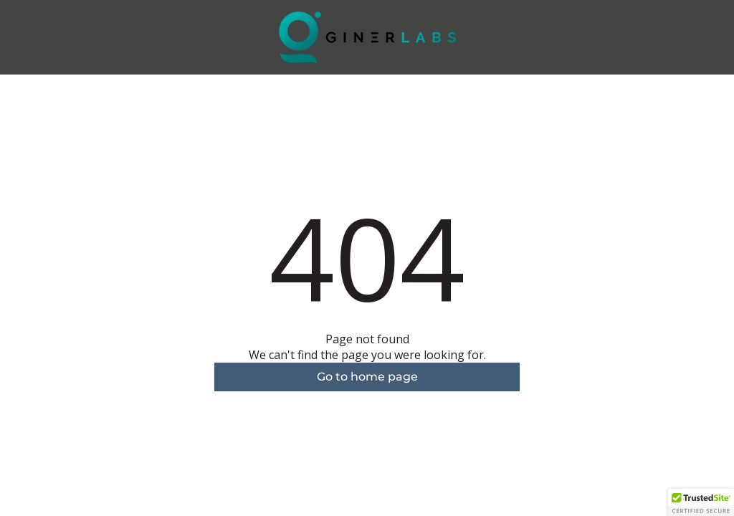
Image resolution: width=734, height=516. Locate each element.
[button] (701, 502)
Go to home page (367, 376)
